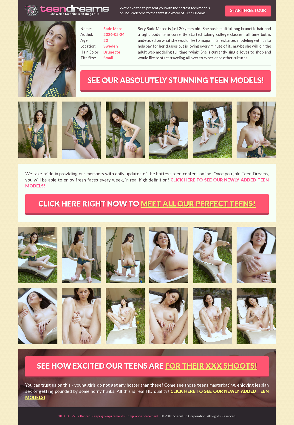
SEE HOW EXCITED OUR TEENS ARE (147, 365)
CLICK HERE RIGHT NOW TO (147, 203)
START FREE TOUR (248, 10)
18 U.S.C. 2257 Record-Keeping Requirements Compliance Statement (108, 416)
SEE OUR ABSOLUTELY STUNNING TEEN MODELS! (176, 80)
